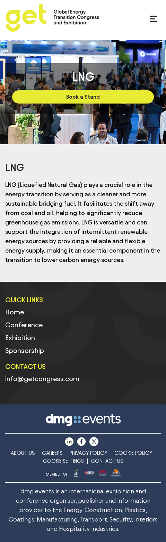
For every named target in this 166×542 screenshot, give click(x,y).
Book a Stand (83, 97)
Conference (24, 325)
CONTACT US (107, 461)
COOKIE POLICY (133, 453)
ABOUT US (23, 453)
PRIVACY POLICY (88, 453)
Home (14, 312)
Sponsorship (24, 350)
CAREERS (52, 453)
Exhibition (20, 338)
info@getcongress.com (42, 379)
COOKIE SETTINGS (63, 461)
